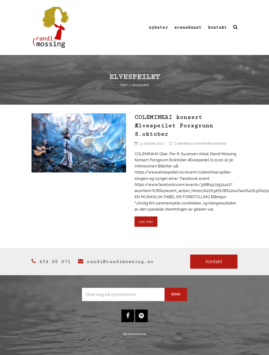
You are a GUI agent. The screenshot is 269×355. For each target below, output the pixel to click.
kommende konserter (209, 143)
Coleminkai (182, 143)
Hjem (124, 85)
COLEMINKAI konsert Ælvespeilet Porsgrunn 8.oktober (173, 125)
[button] (235, 27)
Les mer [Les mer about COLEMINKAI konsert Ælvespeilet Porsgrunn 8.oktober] (145, 221)
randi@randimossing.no (115, 261)
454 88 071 (51, 261)
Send (176, 294)
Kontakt (214, 261)
